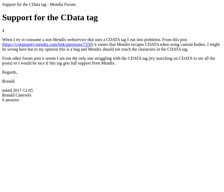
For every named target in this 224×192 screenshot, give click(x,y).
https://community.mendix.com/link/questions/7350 (47, 44)
